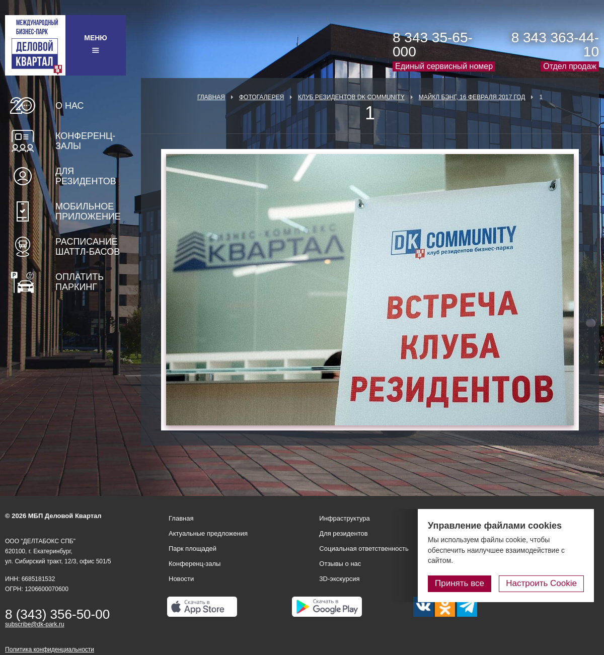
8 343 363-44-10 (555, 44)
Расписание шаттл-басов (87, 247)
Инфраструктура (344, 518)
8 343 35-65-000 (433, 44)
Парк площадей (192, 548)
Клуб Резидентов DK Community (351, 97)
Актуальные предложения (208, 533)
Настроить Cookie (541, 583)
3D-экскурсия (339, 579)
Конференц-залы (85, 141)
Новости (181, 579)
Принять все (459, 583)
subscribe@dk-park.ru (34, 624)
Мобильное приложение (88, 211)
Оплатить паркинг (79, 282)
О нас (69, 106)
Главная (211, 97)
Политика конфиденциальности (49, 649)
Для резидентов (85, 176)
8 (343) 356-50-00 (57, 614)
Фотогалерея (261, 97)
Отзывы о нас (340, 563)
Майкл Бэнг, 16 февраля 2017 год (472, 97)
